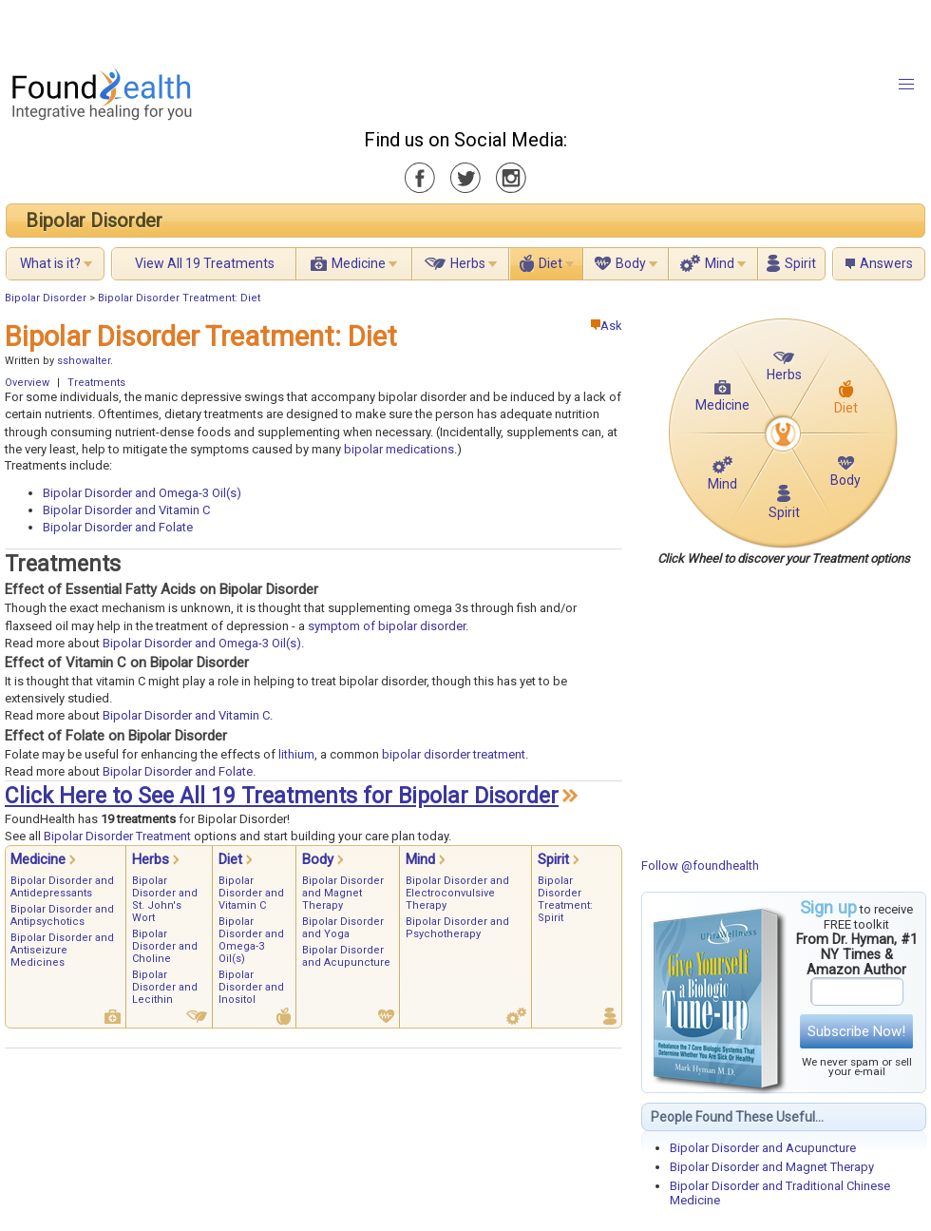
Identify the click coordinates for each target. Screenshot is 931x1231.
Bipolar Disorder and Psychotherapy (457, 927)
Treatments (96, 382)
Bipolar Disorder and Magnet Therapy (772, 1167)
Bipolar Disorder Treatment (117, 836)
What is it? (50, 263)
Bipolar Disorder (94, 220)
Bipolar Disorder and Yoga (343, 927)
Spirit (800, 263)
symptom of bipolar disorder (387, 626)
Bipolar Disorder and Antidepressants (62, 887)
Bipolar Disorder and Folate (118, 527)
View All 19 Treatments (205, 263)
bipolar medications (399, 449)
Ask (606, 325)
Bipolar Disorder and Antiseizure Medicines (62, 950)
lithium (296, 754)
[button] (906, 84)
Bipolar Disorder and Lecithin (165, 987)
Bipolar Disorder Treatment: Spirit (565, 899)
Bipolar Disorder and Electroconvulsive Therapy (457, 893)
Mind (719, 263)
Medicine (359, 263)
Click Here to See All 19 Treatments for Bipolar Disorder (282, 796)
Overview (27, 382)
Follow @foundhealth (700, 865)
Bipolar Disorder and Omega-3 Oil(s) (142, 493)
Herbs (467, 263)
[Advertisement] (237, 28)
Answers (886, 263)
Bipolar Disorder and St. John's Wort (165, 899)
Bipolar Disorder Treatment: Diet (179, 298)
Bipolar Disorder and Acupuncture (763, 1148)
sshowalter (83, 361)
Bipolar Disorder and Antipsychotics (62, 915)
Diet (550, 263)
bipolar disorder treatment (453, 754)
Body (631, 263)
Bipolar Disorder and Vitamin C (126, 510)
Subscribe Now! (856, 1031)
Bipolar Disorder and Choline (165, 946)
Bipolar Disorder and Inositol (251, 987)
